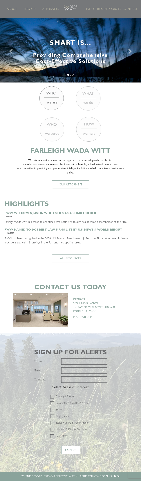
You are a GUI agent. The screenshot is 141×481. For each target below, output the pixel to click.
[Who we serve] (52, 129)
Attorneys (50, 9)
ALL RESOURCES (70, 258)
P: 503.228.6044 (82, 317)
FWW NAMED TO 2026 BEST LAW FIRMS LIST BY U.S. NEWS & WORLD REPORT (63, 229)
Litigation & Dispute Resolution (72, 429)
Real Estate (61, 435)
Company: (40, 379)
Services (30, 9)
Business (60, 409)
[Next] (130, 50)
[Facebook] (115, 476)
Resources (112, 9)
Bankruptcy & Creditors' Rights (72, 402)
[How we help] (88, 129)
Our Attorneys (70, 184)
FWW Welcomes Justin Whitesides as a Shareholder (50, 213)
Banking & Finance (65, 396)
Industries (94, 9)
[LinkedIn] (119, 476)
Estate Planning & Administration (72, 422)
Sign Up (70, 450)
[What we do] (88, 98)
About (12, 9)
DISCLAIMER (106, 476)
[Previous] (10, 50)
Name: (38, 361)
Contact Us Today (70, 287)
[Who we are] (51, 98)
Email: (38, 370)
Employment (62, 416)
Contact (130, 9)
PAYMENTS (26, 476)
